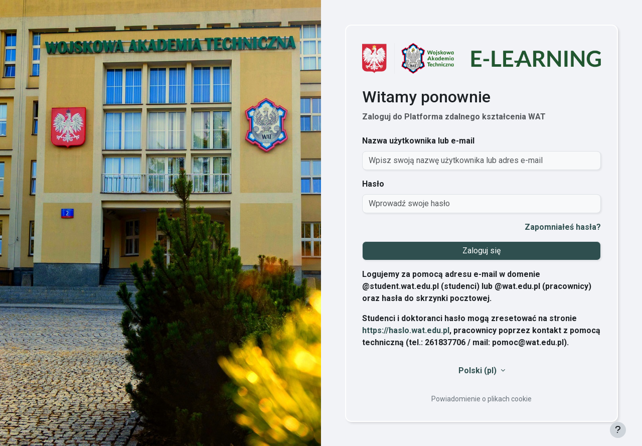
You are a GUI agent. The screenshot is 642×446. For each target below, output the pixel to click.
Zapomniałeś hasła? (563, 227)
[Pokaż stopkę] (618, 430)
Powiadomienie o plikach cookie (481, 399)
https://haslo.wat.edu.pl (405, 330)
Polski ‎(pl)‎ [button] (478, 370)
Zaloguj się (481, 250)
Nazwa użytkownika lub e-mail (418, 140)
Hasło (373, 184)
